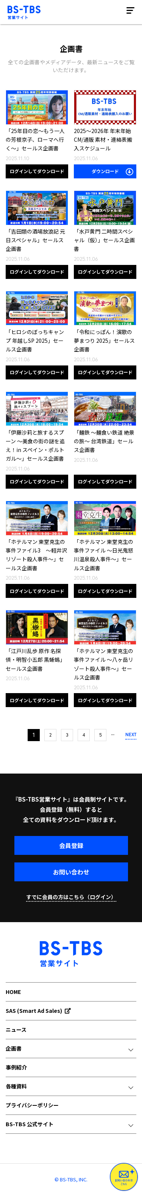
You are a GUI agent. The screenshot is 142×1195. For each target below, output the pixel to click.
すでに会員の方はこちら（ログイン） (71, 897)
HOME (13, 991)
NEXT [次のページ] (130, 734)
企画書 (14, 1048)
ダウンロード (112, 172)
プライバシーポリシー (32, 1105)
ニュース (16, 1029)
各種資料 (16, 1086)
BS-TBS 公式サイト (29, 1124)
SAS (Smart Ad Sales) (38, 1010)
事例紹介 (16, 1067)
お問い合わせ (71, 871)
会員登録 (71, 845)
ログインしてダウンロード (37, 171)
